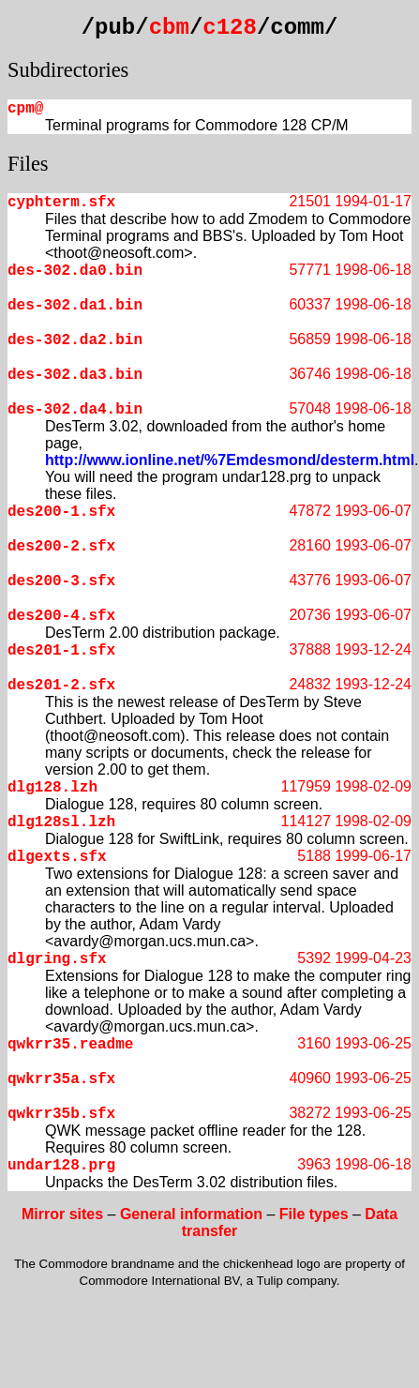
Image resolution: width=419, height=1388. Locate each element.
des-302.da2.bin (74, 340)
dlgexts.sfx (57, 857)
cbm (169, 27)
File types (314, 1214)
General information (191, 1214)
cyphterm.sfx (61, 202)
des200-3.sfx (61, 581)
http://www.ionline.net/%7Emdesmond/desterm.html (229, 460)
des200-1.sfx (61, 512)
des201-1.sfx (61, 650)
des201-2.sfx (61, 685)
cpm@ (25, 108)
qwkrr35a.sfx (61, 1079)
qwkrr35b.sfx (61, 1114)
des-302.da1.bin (74, 305)
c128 (229, 27)
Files (28, 163)
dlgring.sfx (57, 959)
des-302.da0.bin (74, 271)
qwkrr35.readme (70, 1044)
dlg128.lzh (52, 787)
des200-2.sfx (61, 546)
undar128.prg (61, 1165)
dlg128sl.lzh (61, 822)
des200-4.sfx (61, 616)
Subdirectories (67, 70)
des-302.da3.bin (74, 375)
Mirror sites (62, 1214)
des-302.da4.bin (74, 409)
